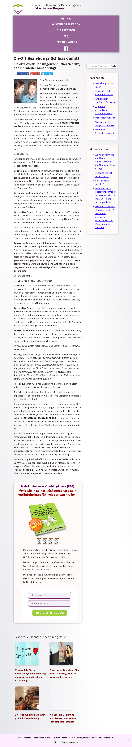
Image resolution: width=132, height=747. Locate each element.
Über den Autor (66, 42)
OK (55, 742)
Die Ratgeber (66, 30)
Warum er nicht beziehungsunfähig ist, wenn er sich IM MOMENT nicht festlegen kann (105, 195)
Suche (113, 66)
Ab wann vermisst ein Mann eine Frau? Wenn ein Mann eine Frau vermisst (105, 161)
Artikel (65, 18)
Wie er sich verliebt (105, 117)
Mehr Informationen (69, 742)
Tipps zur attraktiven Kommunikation (103, 110)
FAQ (66, 36)
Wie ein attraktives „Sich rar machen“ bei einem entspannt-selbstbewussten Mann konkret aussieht (105, 217)
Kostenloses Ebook (66, 24)
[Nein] (128, 740)
